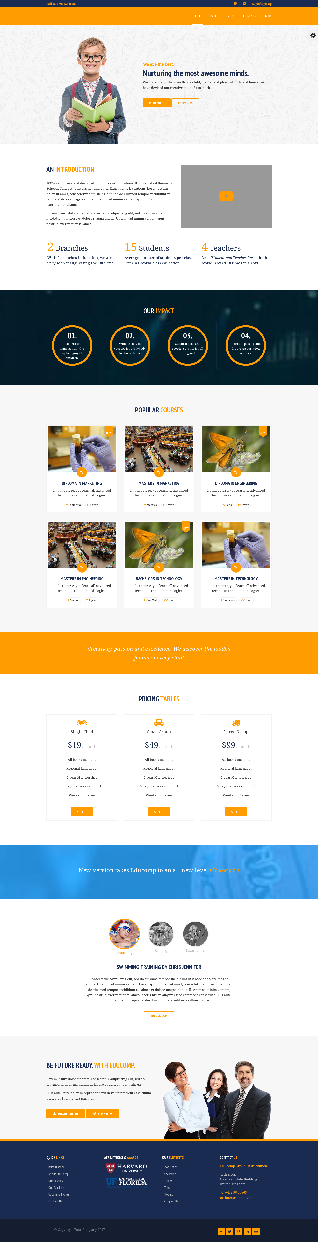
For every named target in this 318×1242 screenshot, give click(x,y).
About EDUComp (58, 1174)
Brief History (56, 1167)
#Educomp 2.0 (224, 870)
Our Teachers (56, 1187)
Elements (249, 16)
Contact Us (55, 1201)
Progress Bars (172, 1201)
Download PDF (66, 1114)
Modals (168, 1194)
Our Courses (55, 1181)
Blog (268, 16)
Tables (168, 1181)
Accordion (170, 1174)
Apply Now (185, 103)
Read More (156, 103)
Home (197, 16)
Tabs (167, 1187)
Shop (230, 16)
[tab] (124, 939)
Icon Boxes (170, 1167)
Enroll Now (158, 1016)
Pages (214, 16)
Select (82, 812)
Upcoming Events (59, 1194)
